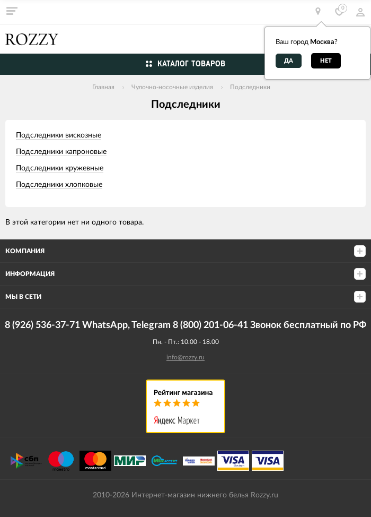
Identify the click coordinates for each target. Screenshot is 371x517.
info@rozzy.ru (185, 357)
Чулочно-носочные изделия (172, 87)
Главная (103, 87)
